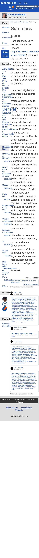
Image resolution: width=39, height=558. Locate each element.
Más (25, 3)
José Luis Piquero (17, 14)
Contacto (19, 410)
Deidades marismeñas (7, 233)
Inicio (11, 22)
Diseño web (19, 402)
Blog (27, 22)
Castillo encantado (6, 221)
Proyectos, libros (7, 125)
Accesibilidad (26, 408)
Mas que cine (4, 117)
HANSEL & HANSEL (6, 158)
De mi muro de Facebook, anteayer (6, 173)
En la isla (4, 197)
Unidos (5, 186)
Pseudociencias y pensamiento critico (9, 132)
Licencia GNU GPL (19, 399)
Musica (5, 122)
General (36, 277)
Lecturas (6, 112)
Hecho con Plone (5, 399)
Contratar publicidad (6, 325)
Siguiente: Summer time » (30, 284)
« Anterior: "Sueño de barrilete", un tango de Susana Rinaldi (23, 281)
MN (20, 3)
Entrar (10, 9)
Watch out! (5, 253)
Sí (4, 243)
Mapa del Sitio (12, 408)
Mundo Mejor (32, 399)
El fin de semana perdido (5, 84)
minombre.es (8, 2)
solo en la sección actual (26, 8)
